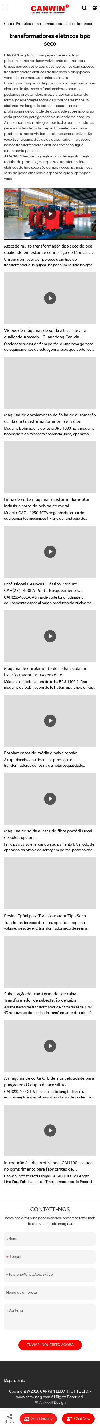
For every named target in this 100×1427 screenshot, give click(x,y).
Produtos (23, 24)
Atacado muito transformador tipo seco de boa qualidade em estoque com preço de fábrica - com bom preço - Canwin (48, 249)
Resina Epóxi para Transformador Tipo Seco (45, 915)
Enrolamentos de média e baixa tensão (40, 752)
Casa (8, 24)
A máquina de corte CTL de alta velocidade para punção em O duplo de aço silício (49, 1081)
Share (9, 1418)
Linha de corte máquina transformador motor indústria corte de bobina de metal (47, 502)
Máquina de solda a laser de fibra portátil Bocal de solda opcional (48, 834)
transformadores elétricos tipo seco (63, 24)
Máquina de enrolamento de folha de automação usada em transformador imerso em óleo (50, 418)
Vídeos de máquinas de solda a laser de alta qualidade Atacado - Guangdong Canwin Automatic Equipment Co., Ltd (45, 333)
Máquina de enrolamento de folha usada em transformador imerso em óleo (45, 671)
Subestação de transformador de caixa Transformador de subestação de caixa (40, 996)
